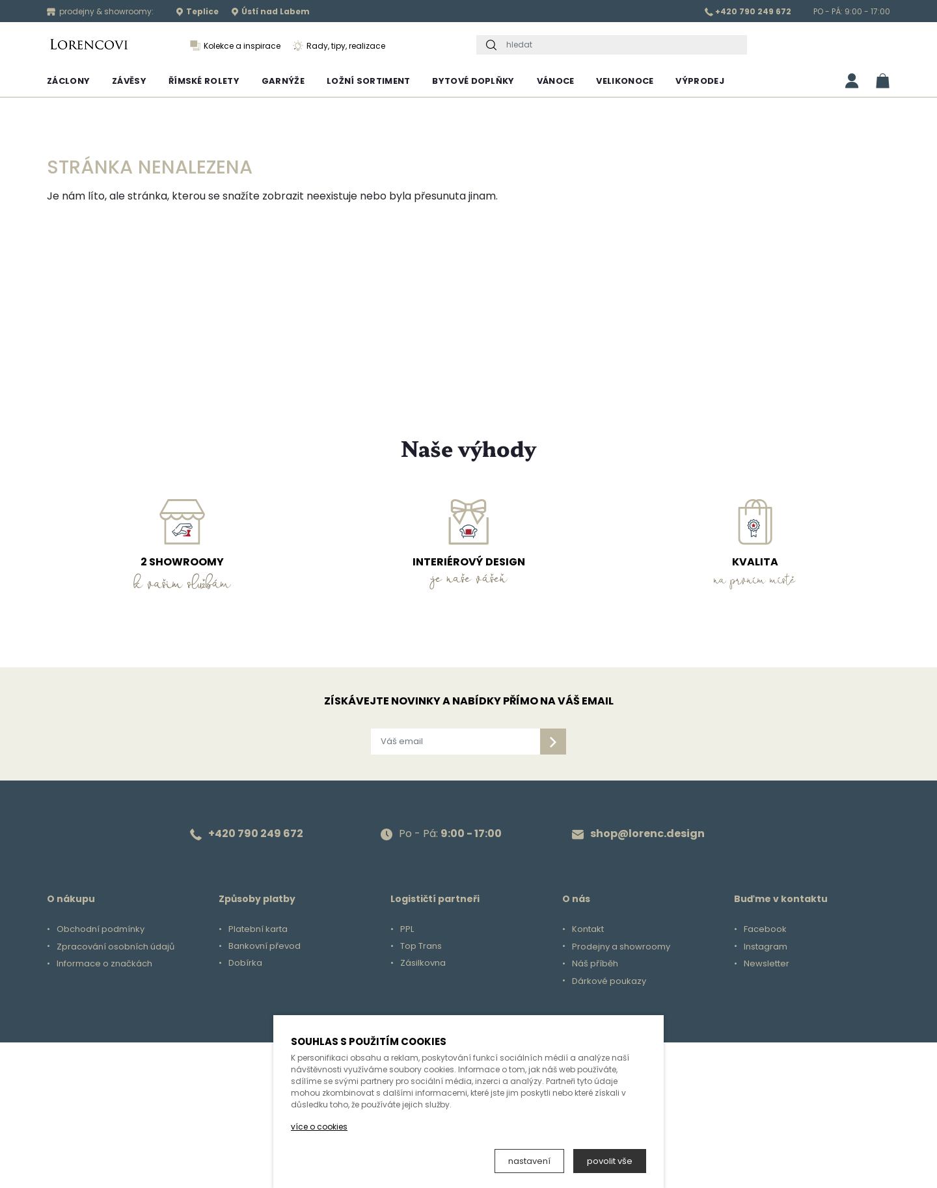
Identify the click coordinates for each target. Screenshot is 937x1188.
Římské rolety (204, 81)
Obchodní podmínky (100, 929)
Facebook (765, 929)
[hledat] (623, 45)
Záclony (68, 81)
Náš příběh (595, 964)
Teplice (197, 11)
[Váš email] (455, 742)
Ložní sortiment (369, 81)
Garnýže (283, 81)
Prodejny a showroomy (621, 947)
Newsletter (766, 964)
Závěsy (129, 81)
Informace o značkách (104, 964)
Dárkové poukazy (609, 981)
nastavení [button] (529, 1161)
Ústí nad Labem (270, 11)
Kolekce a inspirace (235, 45)
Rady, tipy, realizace (339, 45)
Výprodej (699, 81)
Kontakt (588, 929)
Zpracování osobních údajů (115, 947)
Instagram (765, 947)
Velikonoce (624, 81)
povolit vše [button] (609, 1161)
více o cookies (319, 1126)
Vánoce (556, 81)
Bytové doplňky (473, 81)
